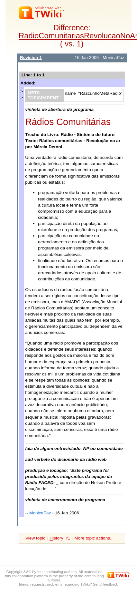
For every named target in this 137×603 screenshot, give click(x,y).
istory (56, 538)
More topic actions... (94, 538)
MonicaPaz (40, 513)
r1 (68, 538)
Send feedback (105, 584)
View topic (35, 538)
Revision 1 (31, 57)
